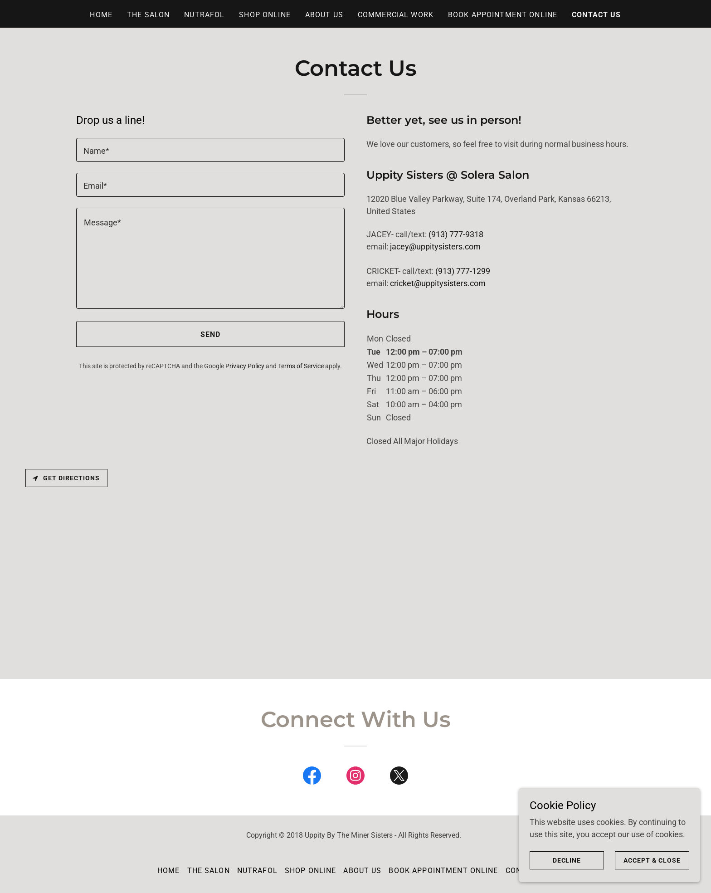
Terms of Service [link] (301, 366)
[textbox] (210, 150)
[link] (312, 777)
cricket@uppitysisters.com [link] (438, 283)
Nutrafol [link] (204, 14)
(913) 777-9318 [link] (456, 234)
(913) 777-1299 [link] (462, 271)
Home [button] (168, 870)
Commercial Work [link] (395, 14)
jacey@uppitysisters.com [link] (435, 246)
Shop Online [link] (265, 14)
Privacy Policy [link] (244, 366)
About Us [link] (324, 14)
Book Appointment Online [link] (502, 14)
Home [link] (101, 14)
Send (210, 334)
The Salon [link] (148, 14)
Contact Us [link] (596, 14)
